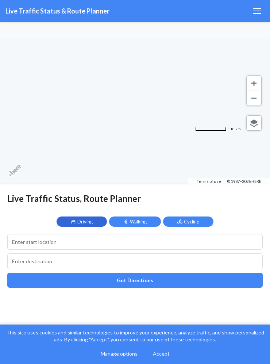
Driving (82, 222)
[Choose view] (254, 123)
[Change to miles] (218, 129)
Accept (161, 353)
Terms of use (209, 181)
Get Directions (135, 280)
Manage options (119, 353)
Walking (135, 222)
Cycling (188, 222)
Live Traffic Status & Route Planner (57, 11)
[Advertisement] (135, 62)
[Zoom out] (254, 98)
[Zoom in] (254, 83)
